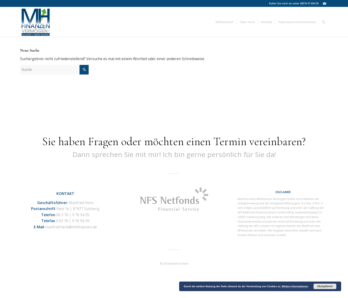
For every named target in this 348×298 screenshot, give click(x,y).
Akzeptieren (325, 286)
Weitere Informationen (295, 286)
